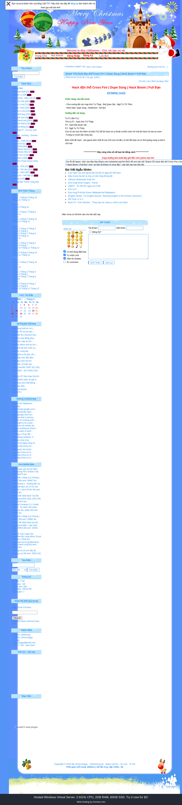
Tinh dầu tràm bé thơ (21, 361)
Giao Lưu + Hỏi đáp (21, 175)
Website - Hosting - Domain (25, 135)
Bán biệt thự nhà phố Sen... (25, 335)
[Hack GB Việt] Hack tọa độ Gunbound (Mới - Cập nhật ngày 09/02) (25, 525)
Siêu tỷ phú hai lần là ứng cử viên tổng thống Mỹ (90, 176)
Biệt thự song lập (20, 351)
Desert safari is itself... (22, 431)
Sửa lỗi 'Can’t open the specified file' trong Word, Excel (26, 535)
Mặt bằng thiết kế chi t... (23, 328)
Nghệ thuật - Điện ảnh (22, 98)
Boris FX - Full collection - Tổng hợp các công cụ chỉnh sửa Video (98, 202)
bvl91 (96, 77)
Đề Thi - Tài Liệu (20, 169)
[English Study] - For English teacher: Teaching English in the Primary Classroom (105, 196)
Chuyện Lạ (17, 95)
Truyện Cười (18, 104)
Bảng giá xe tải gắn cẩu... (24, 354)
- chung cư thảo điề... (22, 434)
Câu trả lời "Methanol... (22, 403)
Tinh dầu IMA (18, 386)
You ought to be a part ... (23, 423)
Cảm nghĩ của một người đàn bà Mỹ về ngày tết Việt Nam (94, 173)
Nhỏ (166, 81)
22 (12, 313)
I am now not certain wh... (24, 425)
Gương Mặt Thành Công (23, 182)
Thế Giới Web (18, 123)
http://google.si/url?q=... (23, 414)
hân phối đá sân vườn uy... (24, 348)
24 (21, 313)
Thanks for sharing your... (24, 420)
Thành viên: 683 (19, 586)
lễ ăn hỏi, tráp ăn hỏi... (22, 341)
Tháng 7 (16, 197)
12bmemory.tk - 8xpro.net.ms (104, 764)
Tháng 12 (25, 200)
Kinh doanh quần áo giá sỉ (24, 379)
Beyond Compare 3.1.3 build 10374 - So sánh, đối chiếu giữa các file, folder (25, 507)
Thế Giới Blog (18, 127)
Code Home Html (20, 152)
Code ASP (17, 144)
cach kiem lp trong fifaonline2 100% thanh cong (25, 543)
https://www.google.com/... (24, 409)
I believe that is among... (23, 417)
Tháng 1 (16, 212)
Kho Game (17, 158)
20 (33, 311)
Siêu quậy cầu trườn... (22, 449)
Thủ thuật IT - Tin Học (22, 130)
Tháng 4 (16, 207)
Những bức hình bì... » (157, 67)
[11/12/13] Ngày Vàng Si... (24, 443)
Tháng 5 (24, 231)
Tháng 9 (16, 236)
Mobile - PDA (18, 166)
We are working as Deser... (24, 428)
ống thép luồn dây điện (22, 357)
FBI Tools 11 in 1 (75, 199)
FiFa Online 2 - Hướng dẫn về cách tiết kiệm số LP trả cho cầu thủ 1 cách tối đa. (26, 487)
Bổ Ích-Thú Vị (18, 155)
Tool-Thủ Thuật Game (22, 161)
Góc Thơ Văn (18, 101)
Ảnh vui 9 (72, 189)
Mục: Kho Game (94, 67)
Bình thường (157, 81)
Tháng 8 (24, 197)
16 (17, 311)
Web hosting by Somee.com (91, 802)
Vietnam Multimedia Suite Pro (81, 179)
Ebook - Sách (18, 172)
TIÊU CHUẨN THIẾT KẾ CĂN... (26, 367)
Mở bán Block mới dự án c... (25, 344)
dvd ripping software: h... (23, 437)
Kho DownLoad (19, 120)
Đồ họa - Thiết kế (20, 141)
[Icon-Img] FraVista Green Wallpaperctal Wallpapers (91, 192)
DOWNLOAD (116, 93)
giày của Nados (19, 389)
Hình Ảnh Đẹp (18, 114)
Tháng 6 (16, 233)
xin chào (16, 406)
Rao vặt (16, 178)
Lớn (148, 81)
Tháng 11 (16, 200)
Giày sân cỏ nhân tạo (22, 364)
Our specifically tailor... (22, 412)
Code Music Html (20, 149)
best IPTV (17, 392)
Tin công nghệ (18, 91)
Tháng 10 (32, 197)
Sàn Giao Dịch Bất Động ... (24, 383)
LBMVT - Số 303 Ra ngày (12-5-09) (84, 186)
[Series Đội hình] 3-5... (22, 446)
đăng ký (75, 3)
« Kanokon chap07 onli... (75, 66)
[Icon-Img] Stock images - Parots (83, 183)
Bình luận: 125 (18, 584)
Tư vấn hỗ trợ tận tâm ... (23, 331)
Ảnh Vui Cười (18, 111)
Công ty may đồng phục (23, 338)
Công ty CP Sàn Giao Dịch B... (26, 376)
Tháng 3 (32, 228)
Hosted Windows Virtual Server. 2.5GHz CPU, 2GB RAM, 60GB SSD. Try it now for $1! (91, 797)
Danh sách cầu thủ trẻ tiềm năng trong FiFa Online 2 (24, 470)
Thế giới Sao (18, 117)
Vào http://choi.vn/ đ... (22, 452)
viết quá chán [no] (20, 440)
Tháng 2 (24, 219)
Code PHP (17, 146)
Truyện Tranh (18, 108)
